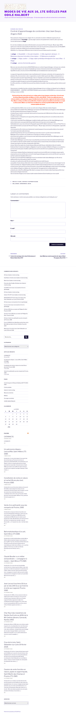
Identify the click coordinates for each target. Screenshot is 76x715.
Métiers (6, 395)
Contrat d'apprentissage (30, 181)
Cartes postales (7, 387)
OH (22, 29)
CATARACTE (7, 355)
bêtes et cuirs (17, 181)
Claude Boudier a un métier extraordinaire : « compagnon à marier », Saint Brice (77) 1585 (15, 558)
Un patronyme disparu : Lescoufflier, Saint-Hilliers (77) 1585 (15, 451)
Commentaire (15, 200)
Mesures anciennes (8, 392)
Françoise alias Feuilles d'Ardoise (11, 283)
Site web (13, 236)
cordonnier (23, 183)
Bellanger (16, 183)
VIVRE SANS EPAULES (9, 401)
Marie (5, 280)
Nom (12, 220)
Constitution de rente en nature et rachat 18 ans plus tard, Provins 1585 (16, 480)
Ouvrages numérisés (9, 398)
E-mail (13, 228)
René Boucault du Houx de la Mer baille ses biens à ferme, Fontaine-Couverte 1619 (16, 324)
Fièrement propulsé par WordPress (12, 711)
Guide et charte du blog (13, 275)
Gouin (29, 183)
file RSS (6, 433)
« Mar (9, 426)
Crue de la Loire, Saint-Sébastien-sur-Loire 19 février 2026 (15, 644)
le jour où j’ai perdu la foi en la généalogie (17, 302)
